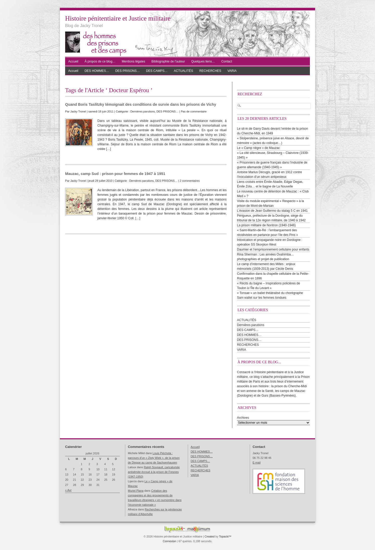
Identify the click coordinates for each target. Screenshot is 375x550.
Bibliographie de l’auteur (168, 61)
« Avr (68, 490)
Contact (226, 61)
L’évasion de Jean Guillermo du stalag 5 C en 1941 (272, 211)
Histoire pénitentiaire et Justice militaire (118, 18)
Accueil (73, 61)
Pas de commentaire (194, 111)
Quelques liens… (203, 61)
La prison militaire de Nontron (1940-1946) (266, 225)
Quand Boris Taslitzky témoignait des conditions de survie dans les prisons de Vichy (140, 104)
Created (209, 536)
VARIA (231, 71)
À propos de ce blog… (100, 61)
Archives (243, 418)
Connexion (169, 541)
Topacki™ (225, 536)
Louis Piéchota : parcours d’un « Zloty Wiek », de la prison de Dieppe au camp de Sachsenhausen (154, 458)
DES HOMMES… (97, 71)
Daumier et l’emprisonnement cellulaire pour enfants (273, 249)
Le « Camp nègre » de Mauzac (258, 148)
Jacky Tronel (78, 111)
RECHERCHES (210, 71)
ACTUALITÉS (183, 71)
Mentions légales (133, 61)
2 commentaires (190, 180)
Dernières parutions (142, 111)
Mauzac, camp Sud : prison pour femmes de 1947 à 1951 (115, 174)
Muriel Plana (135, 490)
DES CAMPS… (157, 71)
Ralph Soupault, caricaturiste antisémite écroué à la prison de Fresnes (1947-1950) (154, 472)
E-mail (257, 462)
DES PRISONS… (127, 71)
